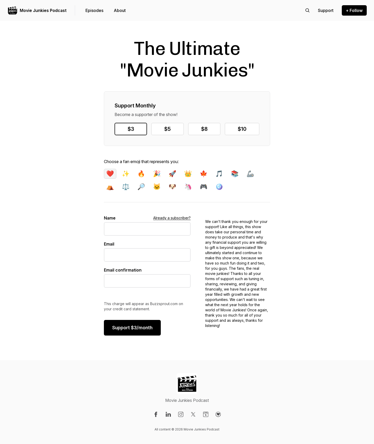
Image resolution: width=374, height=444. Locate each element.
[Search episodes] (307, 10)
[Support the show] (325, 10)
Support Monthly (135, 105)
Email (109, 244)
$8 (204, 129)
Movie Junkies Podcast (43, 10)
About (120, 10)
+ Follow (354, 10)
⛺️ (110, 186)
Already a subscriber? (172, 218)
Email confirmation (123, 270)
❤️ (110, 173)
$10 (242, 129)
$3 (131, 129)
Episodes (94, 10)
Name (110, 218)
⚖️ (126, 186)
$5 (167, 129)
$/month (132, 327)
